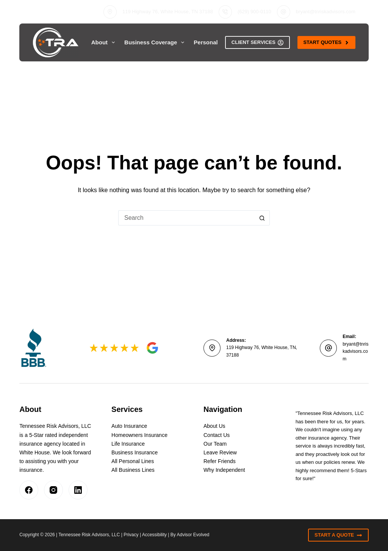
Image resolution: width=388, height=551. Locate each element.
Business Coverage (155, 42)
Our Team (215, 444)
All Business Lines (133, 470)
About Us (214, 426)
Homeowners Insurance (139, 435)
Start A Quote (338, 535)
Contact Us (216, 435)
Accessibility (154, 534)
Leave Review (220, 452)
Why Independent (224, 470)
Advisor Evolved (193, 534)
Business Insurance (134, 452)
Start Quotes (326, 42)
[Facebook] (28, 490)
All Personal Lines (132, 461)
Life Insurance (128, 444)
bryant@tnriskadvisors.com (325, 11)
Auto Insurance (129, 426)
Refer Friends (219, 461)
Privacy (131, 534)
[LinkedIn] (78, 490)
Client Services (258, 42)
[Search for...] (186, 217)
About (104, 42)
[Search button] (262, 217)
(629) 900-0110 (254, 11)
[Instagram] (53, 490)
